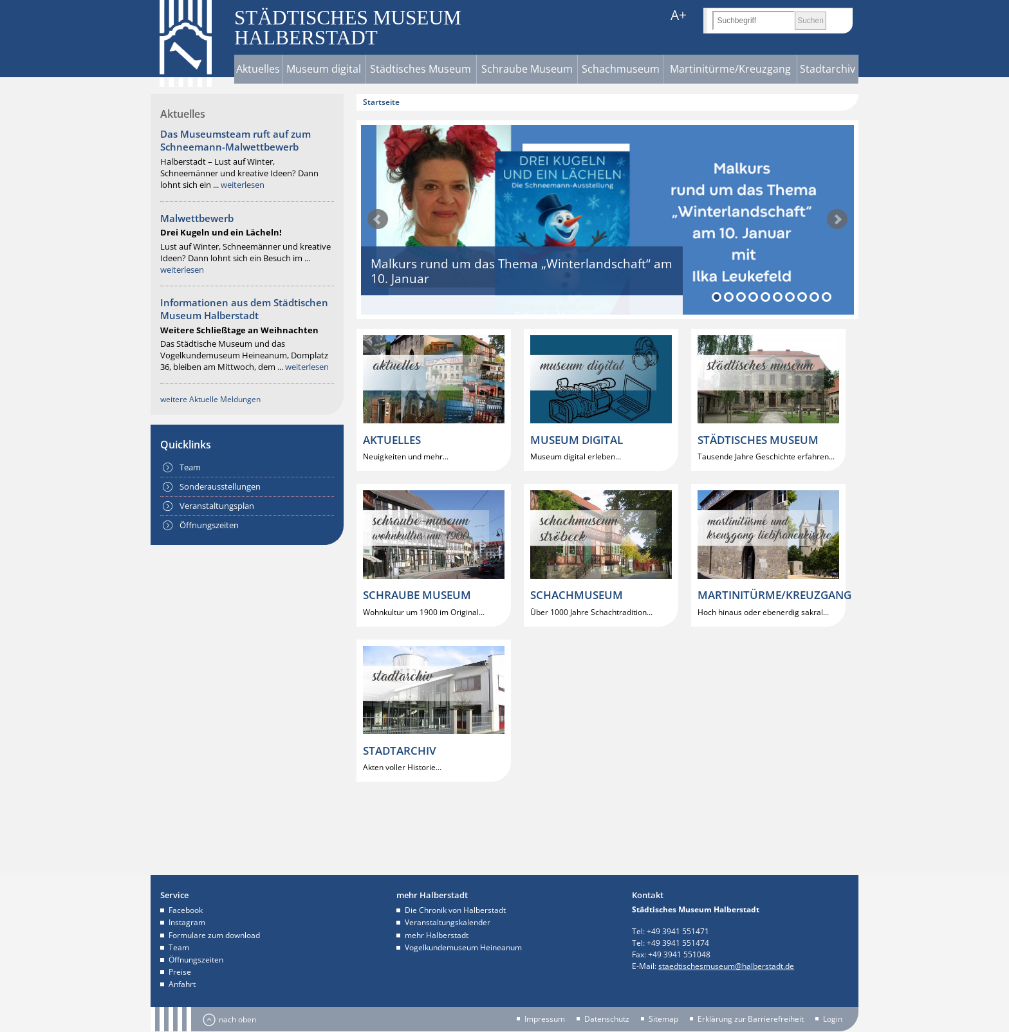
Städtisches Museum (420, 69)
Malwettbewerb (197, 218)
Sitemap (663, 1019)
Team (190, 467)
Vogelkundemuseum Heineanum (463, 947)
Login (832, 1019)
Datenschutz (606, 1019)
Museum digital (323, 69)
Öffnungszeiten (209, 525)
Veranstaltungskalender (447, 922)
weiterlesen (242, 184)
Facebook (186, 910)
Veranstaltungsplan (217, 505)
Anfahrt (182, 984)
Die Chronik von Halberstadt (455, 910)
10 (826, 297)
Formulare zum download (214, 935)
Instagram (187, 922)
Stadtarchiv (827, 69)
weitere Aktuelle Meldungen (210, 399)
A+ (679, 15)
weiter (837, 219)
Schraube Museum (527, 69)
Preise (180, 971)
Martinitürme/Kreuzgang (730, 69)
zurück (377, 219)
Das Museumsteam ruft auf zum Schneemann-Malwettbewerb (235, 140)
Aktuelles (258, 69)
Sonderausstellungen (220, 486)
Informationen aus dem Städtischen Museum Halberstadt (244, 309)
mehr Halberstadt (436, 935)
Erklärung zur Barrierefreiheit (751, 1019)
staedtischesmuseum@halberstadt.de (726, 966)
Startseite (381, 102)
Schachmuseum (621, 69)
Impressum (544, 1019)
